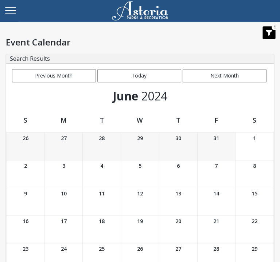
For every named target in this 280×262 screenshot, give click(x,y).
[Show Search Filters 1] (269, 33)
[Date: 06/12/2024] (140, 202)
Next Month (224, 75)
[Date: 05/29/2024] (140, 146)
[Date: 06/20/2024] (178, 229)
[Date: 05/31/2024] (216, 146)
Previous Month (54, 75)
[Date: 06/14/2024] (216, 202)
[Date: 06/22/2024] (254, 229)
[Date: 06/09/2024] (25, 202)
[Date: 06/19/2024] (140, 229)
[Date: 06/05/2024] (140, 174)
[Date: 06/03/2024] (63, 174)
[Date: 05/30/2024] (178, 146)
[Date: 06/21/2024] (216, 229)
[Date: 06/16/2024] (25, 229)
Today (139, 75)
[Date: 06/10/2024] (63, 202)
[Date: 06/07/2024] (216, 174)
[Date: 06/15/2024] (254, 202)
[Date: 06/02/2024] (25, 174)
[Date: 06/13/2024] (178, 202)
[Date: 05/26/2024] (25, 146)
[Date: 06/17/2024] (63, 229)
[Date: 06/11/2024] (101, 202)
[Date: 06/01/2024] (254, 146)
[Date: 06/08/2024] (254, 174)
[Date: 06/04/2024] (101, 174)
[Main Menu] (10, 10)
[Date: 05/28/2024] (101, 146)
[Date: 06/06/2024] (178, 174)
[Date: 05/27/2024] (63, 146)
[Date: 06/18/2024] (101, 229)
